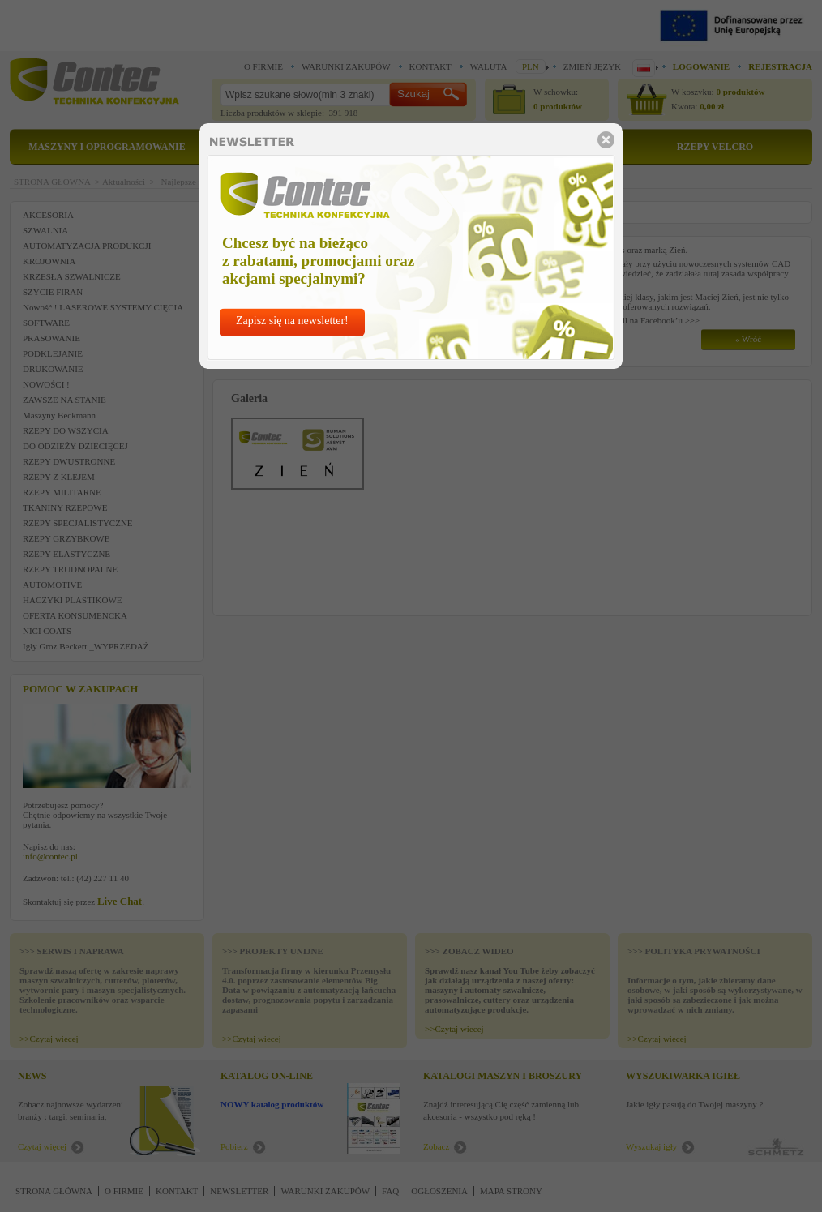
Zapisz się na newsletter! (292, 321)
